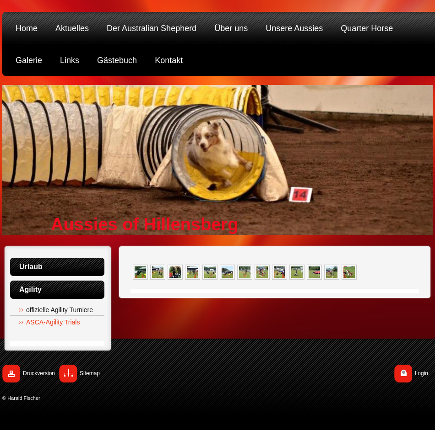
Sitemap (90, 373)
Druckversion (39, 373)
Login (421, 373)
